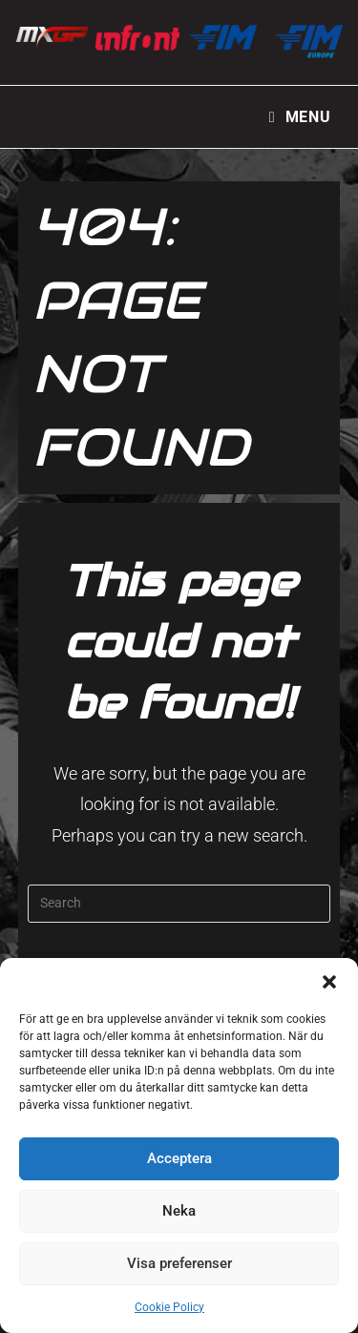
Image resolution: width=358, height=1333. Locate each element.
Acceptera (179, 1158)
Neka (179, 1210)
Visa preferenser (179, 1263)
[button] (329, 981)
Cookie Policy (169, 1307)
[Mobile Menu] (299, 117)
